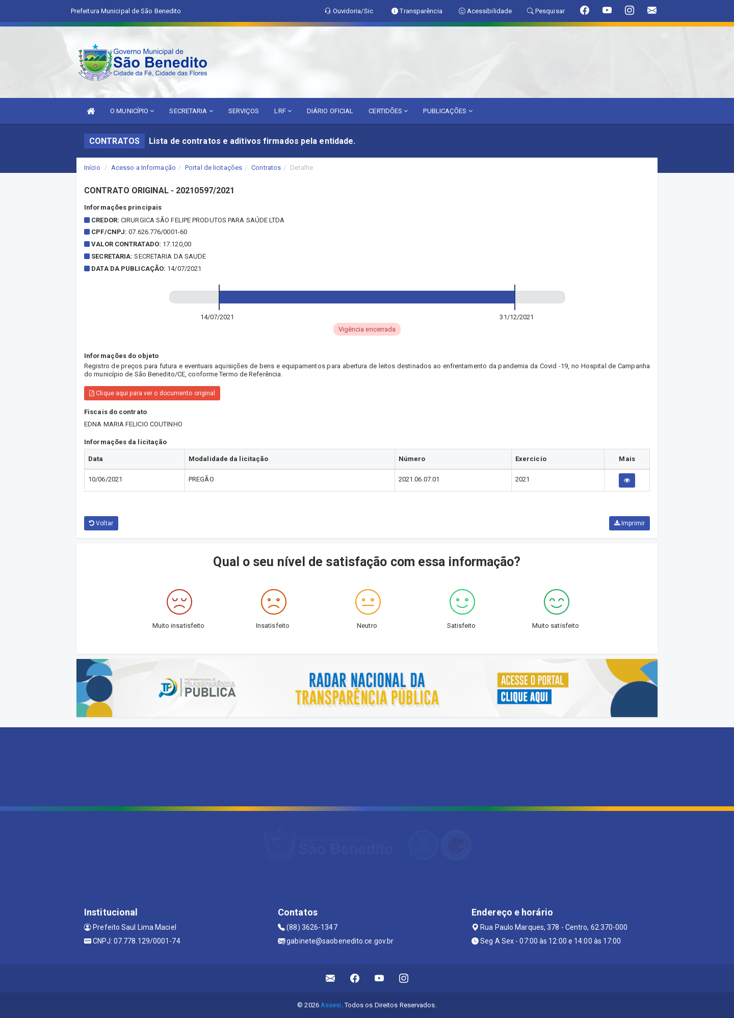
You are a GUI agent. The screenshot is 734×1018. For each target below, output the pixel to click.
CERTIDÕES (388, 111)
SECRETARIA (191, 111)
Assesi (331, 1005)
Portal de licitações (213, 167)
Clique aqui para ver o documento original (152, 393)
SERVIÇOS (243, 111)
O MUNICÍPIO (132, 111)
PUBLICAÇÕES (447, 111)
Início (92, 167)
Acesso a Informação (143, 167)
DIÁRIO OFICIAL (330, 111)
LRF (283, 111)
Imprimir (629, 523)
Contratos (266, 167)
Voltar (101, 523)
